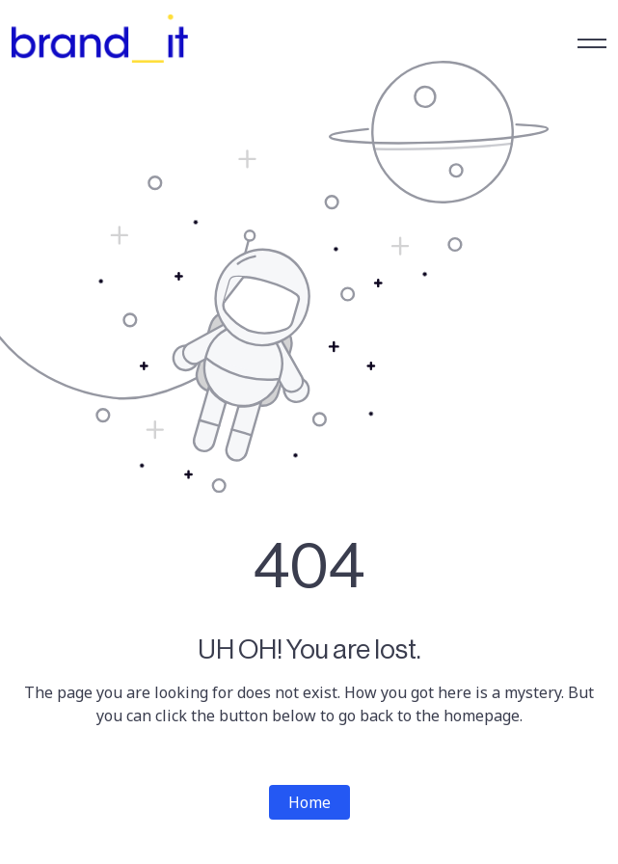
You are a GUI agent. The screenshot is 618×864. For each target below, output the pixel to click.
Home (309, 802)
